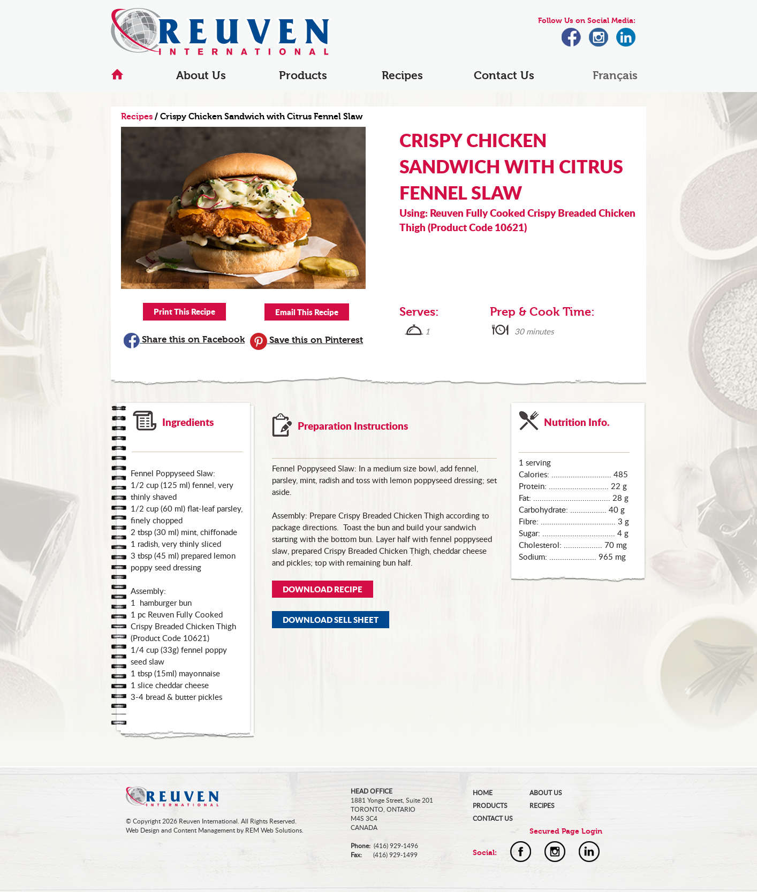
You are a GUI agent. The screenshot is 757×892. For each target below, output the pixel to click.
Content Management (204, 830)
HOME (483, 792)
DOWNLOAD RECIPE (322, 589)
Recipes (402, 75)
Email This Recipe (306, 312)
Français (615, 75)
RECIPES (542, 805)
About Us (201, 75)
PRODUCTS (490, 805)
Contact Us (504, 75)
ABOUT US (545, 792)
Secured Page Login (565, 831)
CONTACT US (493, 818)
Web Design (143, 830)
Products (303, 75)
